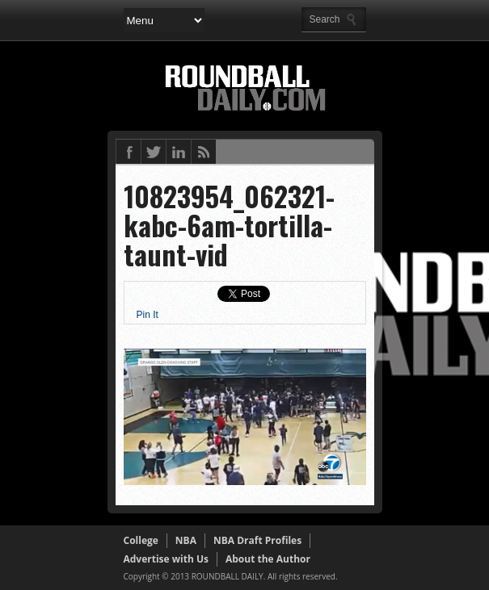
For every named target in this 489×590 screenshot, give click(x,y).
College (141, 540)
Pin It (147, 314)
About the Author (268, 559)
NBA (185, 540)
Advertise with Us (166, 559)
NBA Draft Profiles (257, 540)
